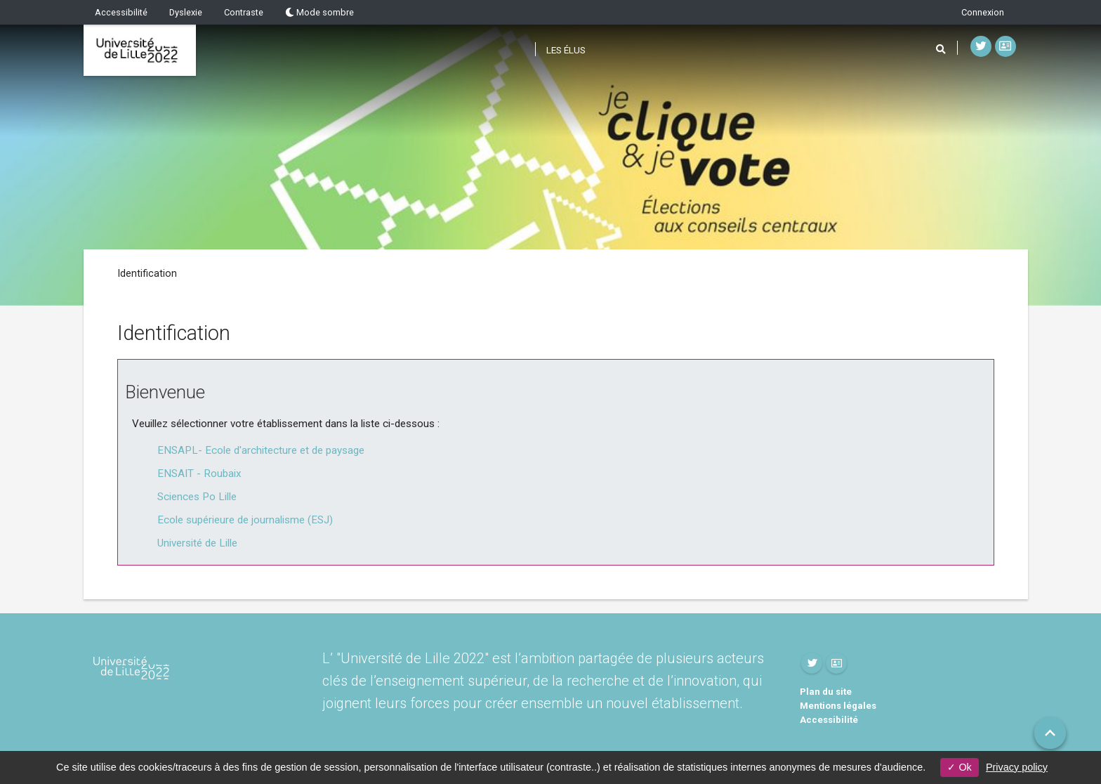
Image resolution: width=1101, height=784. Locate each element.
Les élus (566, 49)
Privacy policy (1017, 767)
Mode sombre (319, 12)
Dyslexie (185, 12)
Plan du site (826, 691)
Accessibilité (121, 12)
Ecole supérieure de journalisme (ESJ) (245, 520)
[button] (1050, 733)
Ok (959, 767)
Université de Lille (197, 543)
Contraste (243, 12)
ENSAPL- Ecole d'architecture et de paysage (260, 450)
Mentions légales (838, 705)
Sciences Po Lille (197, 496)
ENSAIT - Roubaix (199, 473)
